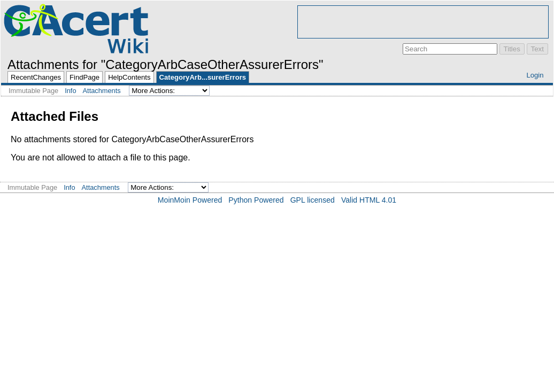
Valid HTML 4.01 (368, 200)
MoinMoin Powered (190, 200)
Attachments (102, 91)
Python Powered (255, 200)
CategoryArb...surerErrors (202, 77)
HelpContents (129, 77)
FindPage (84, 77)
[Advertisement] (423, 22)
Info (70, 91)
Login (534, 75)
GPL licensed (312, 200)
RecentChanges (36, 77)
